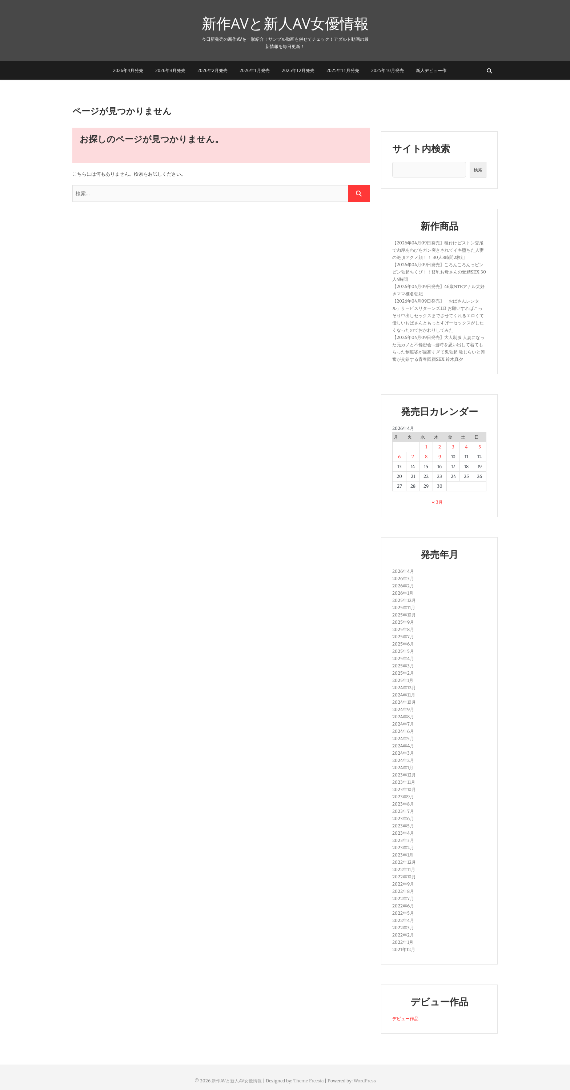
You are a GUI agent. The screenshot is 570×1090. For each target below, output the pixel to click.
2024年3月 (403, 753)
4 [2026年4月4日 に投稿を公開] (466, 447)
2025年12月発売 (298, 70)
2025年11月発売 (342, 70)
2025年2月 (403, 673)
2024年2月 (403, 760)
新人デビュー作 (431, 70)
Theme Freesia (308, 1080)
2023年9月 (403, 796)
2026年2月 (403, 585)
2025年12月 (404, 600)
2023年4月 (403, 833)
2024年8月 (403, 716)
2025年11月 (403, 607)
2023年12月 (404, 775)
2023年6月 (403, 818)
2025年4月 (403, 658)
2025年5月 (403, 651)
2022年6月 (403, 906)
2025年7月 (403, 636)
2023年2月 (403, 847)
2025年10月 (404, 615)
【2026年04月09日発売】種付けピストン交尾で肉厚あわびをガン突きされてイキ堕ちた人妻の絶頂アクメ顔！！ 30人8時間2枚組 (438, 250)
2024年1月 (402, 767)
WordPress (365, 1080)
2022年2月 (403, 935)
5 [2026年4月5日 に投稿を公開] (479, 447)
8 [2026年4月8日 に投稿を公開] (426, 456)
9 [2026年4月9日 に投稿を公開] (439, 456)
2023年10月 (404, 789)
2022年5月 (403, 913)
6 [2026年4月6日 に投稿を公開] (399, 456)
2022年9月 (403, 884)
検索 (478, 169)
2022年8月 (403, 891)
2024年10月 (404, 702)
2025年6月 (403, 644)
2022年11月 (403, 869)
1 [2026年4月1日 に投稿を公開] (426, 447)
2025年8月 (403, 629)
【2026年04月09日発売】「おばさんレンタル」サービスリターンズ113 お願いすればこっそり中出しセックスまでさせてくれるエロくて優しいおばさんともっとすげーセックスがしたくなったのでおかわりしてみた (438, 315)
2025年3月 (403, 665)
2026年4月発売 (128, 70)
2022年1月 (402, 942)
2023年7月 (403, 811)
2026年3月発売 (170, 70)
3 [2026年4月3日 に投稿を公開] (453, 447)
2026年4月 (403, 571)
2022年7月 (403, 898)
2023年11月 (403, 782)
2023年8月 (403, 804)
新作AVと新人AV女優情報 (285, 23)
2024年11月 (403, 695)
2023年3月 (403, 840)
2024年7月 (403, 724)
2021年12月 (403, 949)
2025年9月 (403, 622)
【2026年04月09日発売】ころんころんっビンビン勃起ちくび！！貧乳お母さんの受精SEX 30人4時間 (439, 272)
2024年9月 (403, 709)
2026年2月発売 (212, 70)
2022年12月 (404, 862)
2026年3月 (403, 578)
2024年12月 (404, 687)
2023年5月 (403, 826)
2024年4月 (403, 745)
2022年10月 (404, 876)
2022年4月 (403, 920)
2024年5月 (403, 738)
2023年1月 (402, 855)
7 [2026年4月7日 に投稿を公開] (413, 456)
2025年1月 (402, 680)
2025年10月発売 (387, 70)
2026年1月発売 (255, 70)
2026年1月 (402, 593)
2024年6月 (403, 731)
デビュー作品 (405, 1018)
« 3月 (437, 502)
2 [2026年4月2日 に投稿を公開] (439, 447)
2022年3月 (403, 927)
